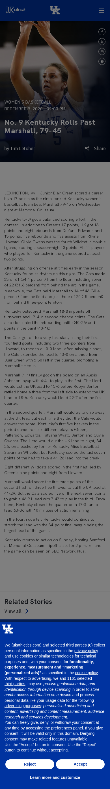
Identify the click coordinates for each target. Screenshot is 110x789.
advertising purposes (23, 705)
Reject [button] (30, 764)
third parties (15, 683)
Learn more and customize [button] (55, 777)
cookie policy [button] (86, 672)
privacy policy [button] (86, 650)
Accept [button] (80, 764)
